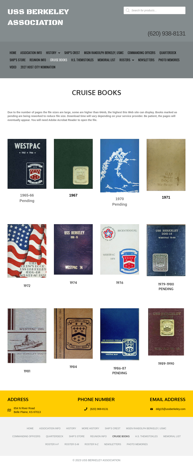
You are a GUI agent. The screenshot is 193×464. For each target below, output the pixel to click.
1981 (27, 371)
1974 (73, 282)
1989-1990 (166, 363)
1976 (119, 282)
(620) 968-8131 (99, 409)
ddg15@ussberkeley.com (170, 409)
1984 (73, 367)
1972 (27, 286)
